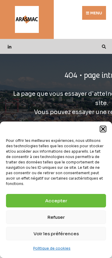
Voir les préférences (56, 233)
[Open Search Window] (103, 46)
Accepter (56, 201)
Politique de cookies (51, 248)
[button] (103, 129)
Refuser (56, 217)
